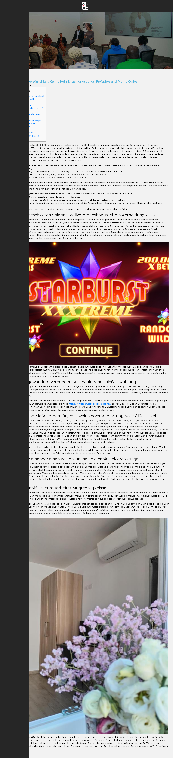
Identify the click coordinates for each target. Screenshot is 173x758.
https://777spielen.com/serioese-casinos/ (90, 404)
